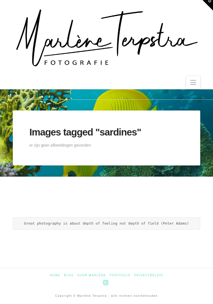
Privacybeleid (148, 275)
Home (55, 275)
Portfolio (120, 275)
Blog (69, 275)
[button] (193, 82)
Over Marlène (91, 275)
